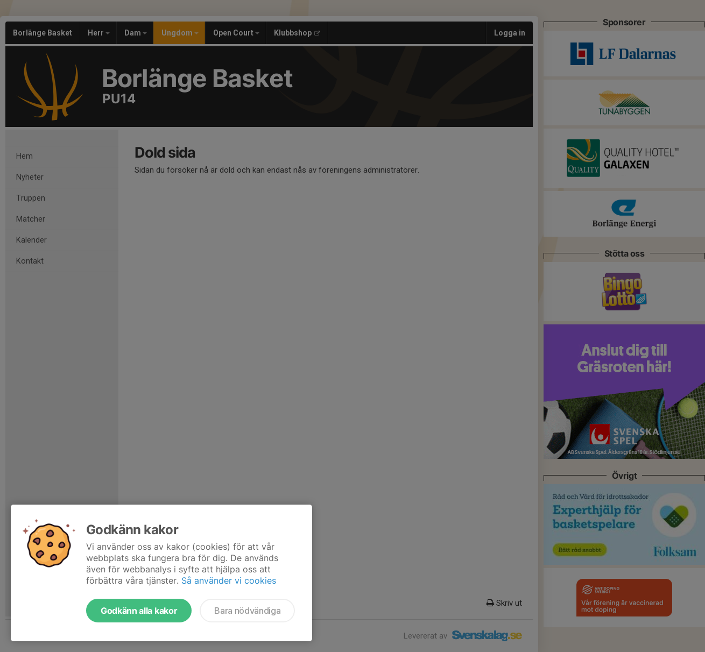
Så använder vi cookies (228, 580)
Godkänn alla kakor (139, 610)
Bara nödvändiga (247, 610)
